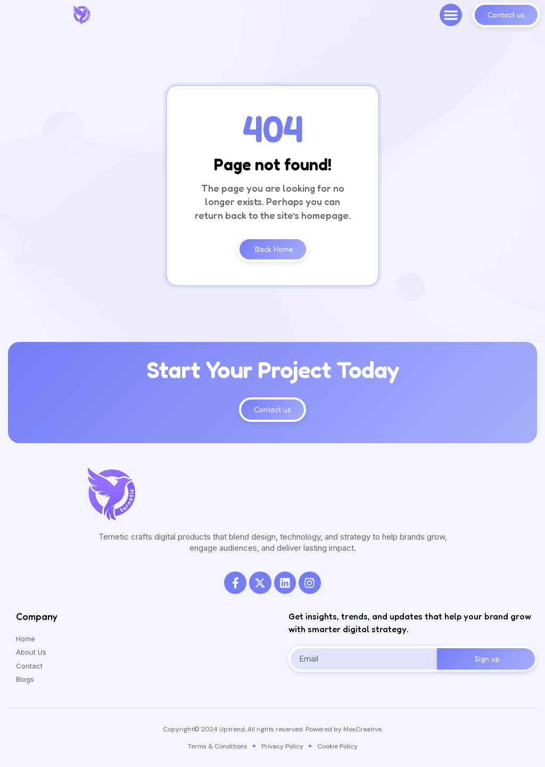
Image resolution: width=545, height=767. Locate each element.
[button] (451, 15)
